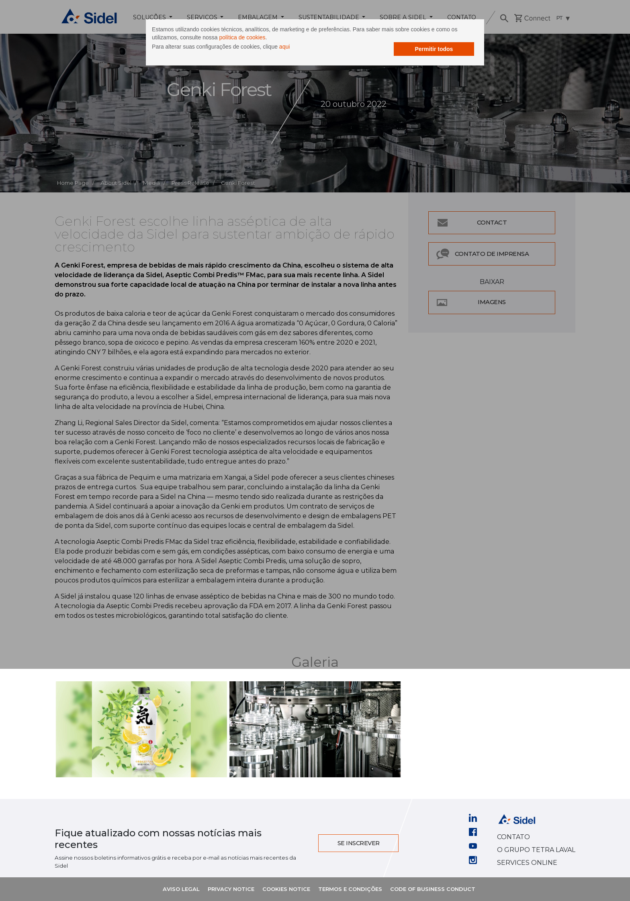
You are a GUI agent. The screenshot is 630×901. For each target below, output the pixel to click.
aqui (333, 51)
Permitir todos (385, 53)
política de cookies (368, 42)
